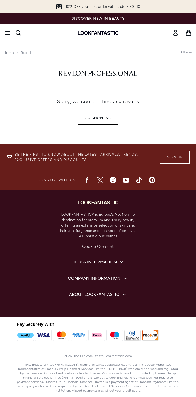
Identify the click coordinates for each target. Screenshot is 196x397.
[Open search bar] (18, 33)
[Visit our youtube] (125, 180)
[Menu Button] (7, 33)
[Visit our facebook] (87, 180)
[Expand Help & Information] (98, 262)
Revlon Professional (98, 74)
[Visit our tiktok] (138, 180)
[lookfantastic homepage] (98, 33)
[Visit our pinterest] (151, 180)
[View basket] (188, 33)
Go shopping (98, 118)
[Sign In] (175, 33)
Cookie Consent (98, 246)
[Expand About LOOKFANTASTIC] (98, 294)
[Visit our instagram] (113, 180)
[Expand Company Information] (98, 278)
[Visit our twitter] (100, 180)
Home (8, 52)
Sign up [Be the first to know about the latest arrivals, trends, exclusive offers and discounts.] (174, 157)
